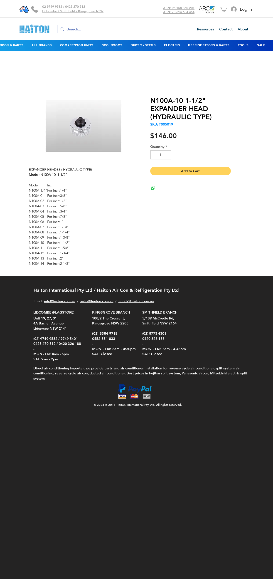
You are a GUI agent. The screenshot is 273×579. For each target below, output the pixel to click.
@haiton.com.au (141, 301)
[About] (243, 29)
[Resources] (205, 29)
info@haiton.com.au (59, 301)
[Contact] (226, 29)
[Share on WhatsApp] (153, 188)
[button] (223, 9)
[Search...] (105, 29)
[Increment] (167, 155)
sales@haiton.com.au (96, 301)
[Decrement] (154, 155)
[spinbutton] (160, 155)
